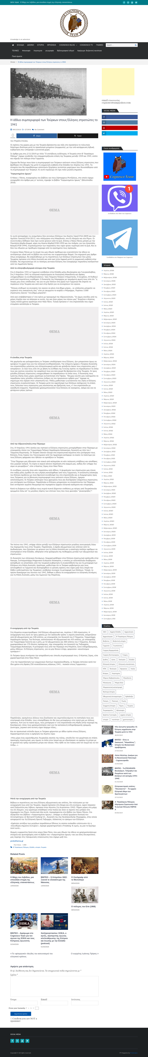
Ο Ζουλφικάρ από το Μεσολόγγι (79, 878)
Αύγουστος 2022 (109, 424)
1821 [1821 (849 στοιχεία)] (104, 632)
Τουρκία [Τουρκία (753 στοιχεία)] (130, 706)
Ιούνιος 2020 (108, 514)
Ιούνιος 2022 (108, 431)
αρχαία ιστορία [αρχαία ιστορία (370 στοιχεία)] (125, 715)
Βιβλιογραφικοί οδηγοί (65, 51)
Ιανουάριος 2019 (109, 573)
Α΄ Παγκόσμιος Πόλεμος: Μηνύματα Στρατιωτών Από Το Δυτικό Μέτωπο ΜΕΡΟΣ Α (126, 806)
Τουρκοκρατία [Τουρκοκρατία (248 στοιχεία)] (108, 710)
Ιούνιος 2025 (108, 305)
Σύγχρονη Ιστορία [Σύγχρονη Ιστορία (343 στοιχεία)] (109, 706)
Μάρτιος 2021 (109, 483)
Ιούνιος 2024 (108, 347)
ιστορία (37, 847)
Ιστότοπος (75, 999)
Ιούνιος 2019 (108, 556)
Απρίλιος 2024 (109, 354)
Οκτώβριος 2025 (109, 291)
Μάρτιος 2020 (109, 525)
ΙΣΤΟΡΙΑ (40, 45)
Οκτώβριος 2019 (109, 542)
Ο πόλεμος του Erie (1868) (83, 906)
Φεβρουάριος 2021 (110, 486)
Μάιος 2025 (108, 309)
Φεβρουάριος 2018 (110, 612)
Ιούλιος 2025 (108, 302)
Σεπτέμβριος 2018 (110, 587)
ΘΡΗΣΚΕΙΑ (51, 45)
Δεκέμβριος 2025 (110, 284)
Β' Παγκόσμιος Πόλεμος (21, 847)
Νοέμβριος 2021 (109, 455)
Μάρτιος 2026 (109, 274)
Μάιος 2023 (108, 392)
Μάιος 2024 (108, 351)
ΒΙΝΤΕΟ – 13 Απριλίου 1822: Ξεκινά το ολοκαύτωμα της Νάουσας (54, 879)
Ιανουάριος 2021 (109, 490)
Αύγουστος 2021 (109, 465)
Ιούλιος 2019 (108, 552)
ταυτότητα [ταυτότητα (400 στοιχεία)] (115, 720)
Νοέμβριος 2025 (109, 288)
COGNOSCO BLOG (67, 45)
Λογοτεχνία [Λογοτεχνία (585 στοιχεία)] (116, 673)
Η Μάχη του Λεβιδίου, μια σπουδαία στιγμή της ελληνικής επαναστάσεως (46, 2)
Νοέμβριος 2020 (109, 497)
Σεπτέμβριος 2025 (110, 295)
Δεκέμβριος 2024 (110, 326)
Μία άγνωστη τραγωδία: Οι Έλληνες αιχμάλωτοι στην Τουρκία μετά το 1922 (126, 729)
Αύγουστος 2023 (109, 382)
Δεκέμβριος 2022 (110, 410)
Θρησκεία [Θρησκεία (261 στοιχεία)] (123, 669)
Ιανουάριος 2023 (109, 406)
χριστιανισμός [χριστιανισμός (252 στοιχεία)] (128, 720)
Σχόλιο (14, 975)
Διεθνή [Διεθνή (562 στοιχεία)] (105, 660)
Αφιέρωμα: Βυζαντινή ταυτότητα (89, 51)
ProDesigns (134, 1053)
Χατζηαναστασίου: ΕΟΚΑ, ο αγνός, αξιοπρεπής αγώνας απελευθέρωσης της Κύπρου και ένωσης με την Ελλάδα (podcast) (54, 938)
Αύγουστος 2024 (109, 340)
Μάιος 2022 (108, 434)
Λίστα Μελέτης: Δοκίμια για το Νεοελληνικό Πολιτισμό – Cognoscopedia (126, 758)
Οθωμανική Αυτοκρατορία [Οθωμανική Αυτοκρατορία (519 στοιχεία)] (112, 696)
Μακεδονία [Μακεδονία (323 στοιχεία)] (127, 678)
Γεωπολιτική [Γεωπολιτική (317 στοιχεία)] (117, 646)
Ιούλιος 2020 (108, 511)
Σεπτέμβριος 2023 (110, 378)
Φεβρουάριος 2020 (110, 528)
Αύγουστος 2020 (109, 507)
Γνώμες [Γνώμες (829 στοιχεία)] (125, 655)
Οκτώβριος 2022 (109, 417)
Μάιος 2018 (108, 601)
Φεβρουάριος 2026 (110, 277)
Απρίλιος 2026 (109, 270)
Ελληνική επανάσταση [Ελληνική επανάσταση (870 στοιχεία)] (126, 664)
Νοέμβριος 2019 (109, 539)
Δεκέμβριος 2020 (110, 493)
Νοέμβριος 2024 (109, 330)
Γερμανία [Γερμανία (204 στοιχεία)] (106, 646)
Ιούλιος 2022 (108, 427)
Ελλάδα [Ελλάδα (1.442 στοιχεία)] (131, 660)
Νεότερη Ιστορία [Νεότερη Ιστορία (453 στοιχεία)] (109, 692)
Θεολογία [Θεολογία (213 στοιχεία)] (113, 669)
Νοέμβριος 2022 (109, 413)
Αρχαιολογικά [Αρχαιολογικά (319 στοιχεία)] (108, 637)
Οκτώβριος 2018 (109, 584)
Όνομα (13, 999)
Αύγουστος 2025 (109, 298)
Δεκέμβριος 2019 (110, 535)
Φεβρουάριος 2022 (110, 445)
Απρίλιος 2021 (109, 479)
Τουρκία (43, 847)
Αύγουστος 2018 (109, 591)
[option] (53, 2)
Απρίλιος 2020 (109, 521)
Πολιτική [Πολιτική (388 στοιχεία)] (115, 701)
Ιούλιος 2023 (108, 385)
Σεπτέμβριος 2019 (110, 546)
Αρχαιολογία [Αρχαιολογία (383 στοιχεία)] (128, 632)
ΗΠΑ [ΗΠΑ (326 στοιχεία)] (104, 669)
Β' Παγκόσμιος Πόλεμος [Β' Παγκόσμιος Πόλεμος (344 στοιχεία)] (124, 637)
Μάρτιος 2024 (109, 357)
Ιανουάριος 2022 (109, 448)
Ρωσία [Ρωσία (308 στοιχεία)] (124, 701)
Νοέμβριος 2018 (109, 580)
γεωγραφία (49, 51)
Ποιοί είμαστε (17, 56)
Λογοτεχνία (38, 51)
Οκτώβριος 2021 (109, 458)
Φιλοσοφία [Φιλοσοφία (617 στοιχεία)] (120, 710)
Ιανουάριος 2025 (109, 323)
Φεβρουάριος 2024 (110, 361)
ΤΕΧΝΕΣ (15, 51)
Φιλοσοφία (26, 51)
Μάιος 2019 (108, 559)
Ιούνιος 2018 (108, 598)
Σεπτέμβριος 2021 (110, 462)
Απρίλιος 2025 (109, 312)
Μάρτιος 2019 (109, 566)
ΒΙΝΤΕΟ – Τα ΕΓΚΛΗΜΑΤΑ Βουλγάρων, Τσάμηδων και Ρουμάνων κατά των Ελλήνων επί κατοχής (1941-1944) (126, 773)
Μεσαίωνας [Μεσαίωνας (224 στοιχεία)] (107, 683)
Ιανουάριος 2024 (109, 364)
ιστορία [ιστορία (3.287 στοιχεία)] (105, 720)
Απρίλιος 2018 (109, 605)
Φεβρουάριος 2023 (110, 403)
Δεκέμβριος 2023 (110, 368)
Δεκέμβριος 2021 (109, 452)
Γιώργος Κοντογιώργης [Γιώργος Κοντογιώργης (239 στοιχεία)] (111, 655)
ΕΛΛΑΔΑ (20, 45)
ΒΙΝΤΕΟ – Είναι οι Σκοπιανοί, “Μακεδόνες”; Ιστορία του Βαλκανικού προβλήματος (125, 744)
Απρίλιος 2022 (109, 438)
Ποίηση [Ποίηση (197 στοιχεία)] (105, 701)
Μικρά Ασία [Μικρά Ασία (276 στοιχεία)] (119, 683)
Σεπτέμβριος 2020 (110, 504)
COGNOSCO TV (86, 45)
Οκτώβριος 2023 (109, 375)
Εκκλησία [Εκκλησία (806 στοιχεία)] (122, 660)
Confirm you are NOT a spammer (23, 1020)
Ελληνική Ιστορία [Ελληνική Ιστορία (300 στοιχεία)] (109, 664)
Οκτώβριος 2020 (109, 500)
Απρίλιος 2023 (109, 396)
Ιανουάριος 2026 (109, 281)
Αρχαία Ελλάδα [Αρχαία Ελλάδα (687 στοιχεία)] (115, 632)
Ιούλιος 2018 (108, 594)
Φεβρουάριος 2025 (110, 319)
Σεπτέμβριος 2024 (110, 337)
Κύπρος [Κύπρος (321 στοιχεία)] (105, 673)
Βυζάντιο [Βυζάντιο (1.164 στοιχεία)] (106, 641)
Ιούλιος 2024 (108, 344)
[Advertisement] (118, 81)
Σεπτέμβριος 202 (109, 619)
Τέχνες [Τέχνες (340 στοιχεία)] (121, 706)
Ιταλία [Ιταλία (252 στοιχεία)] (133, 669)
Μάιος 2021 (108, 476)
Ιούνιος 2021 (108, 472)
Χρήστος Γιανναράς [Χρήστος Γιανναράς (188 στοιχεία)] (110, 715)
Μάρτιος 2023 (109, 399)
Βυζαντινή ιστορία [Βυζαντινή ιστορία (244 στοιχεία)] (119, 641)
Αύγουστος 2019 (109, 549)
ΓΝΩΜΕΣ (99, 45)
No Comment (39, 129)
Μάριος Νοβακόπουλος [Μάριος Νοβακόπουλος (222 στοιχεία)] (111, 678)
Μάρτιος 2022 (109, 441)
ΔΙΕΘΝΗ (30, 45)
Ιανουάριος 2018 (109, 615)
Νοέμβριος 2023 (109, 371)
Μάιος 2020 (108, 518)
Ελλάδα (31, 847)
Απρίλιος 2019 (109, 563)
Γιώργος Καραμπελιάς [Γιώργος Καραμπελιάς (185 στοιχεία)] (111, 650)
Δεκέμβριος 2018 (109, 577)
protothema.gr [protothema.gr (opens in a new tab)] (16, 841)
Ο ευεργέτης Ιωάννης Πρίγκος (84, 954)
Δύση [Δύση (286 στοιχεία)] (113, 660)
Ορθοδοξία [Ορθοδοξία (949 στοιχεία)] (129, 696)
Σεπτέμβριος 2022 (110, 420)
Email (44, 999)
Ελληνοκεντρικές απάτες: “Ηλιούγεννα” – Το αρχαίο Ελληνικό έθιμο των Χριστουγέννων (125, 790)
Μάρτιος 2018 (109, 608)
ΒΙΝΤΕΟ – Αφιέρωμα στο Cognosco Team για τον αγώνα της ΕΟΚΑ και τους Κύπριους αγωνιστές (22, 937)
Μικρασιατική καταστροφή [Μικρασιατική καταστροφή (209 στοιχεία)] (112, 687)
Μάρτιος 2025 (109, 316)
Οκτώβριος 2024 (109, 333)
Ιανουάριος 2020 (109, 532)
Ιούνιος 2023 (108, 389)
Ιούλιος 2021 (108, 469)
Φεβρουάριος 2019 (110, 570)
